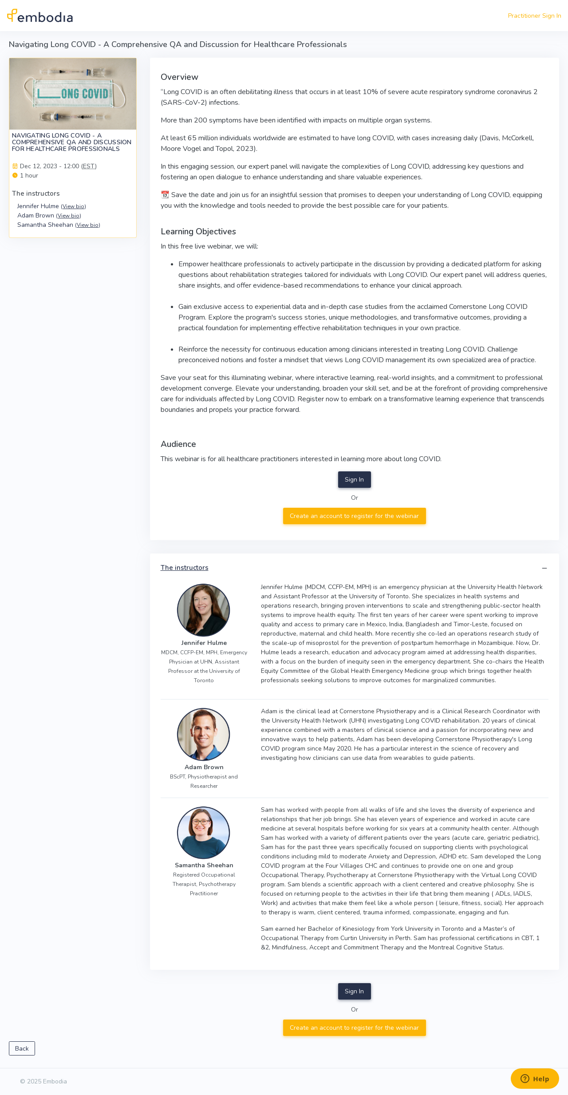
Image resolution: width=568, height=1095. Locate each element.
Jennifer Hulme (51, 206)
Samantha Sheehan (58, 225)
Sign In (354, 479)
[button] (544, 568)
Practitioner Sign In (534, 16)
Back (22, 1048)
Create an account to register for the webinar (354, 516)
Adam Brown (49, 215)
